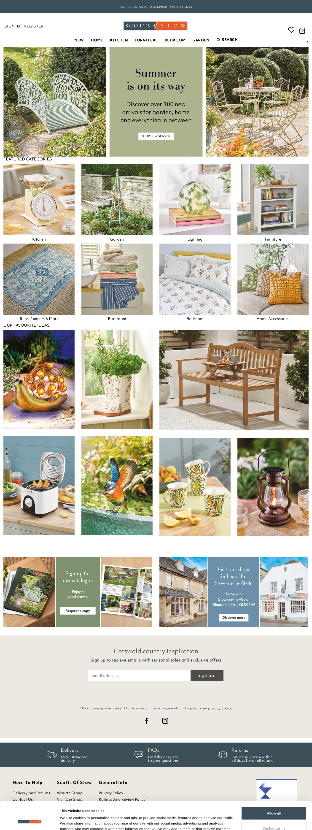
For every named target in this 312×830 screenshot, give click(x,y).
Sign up (205, 675)
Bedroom (175, 40)
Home (97, 40)
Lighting (195, 239)
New (79, 40)
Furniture (146, 40)
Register (34, 26)
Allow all (274, 787)
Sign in (12, 26)
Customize (274, 802)
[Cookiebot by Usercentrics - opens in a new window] (30, 821)
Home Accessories (273, 318)
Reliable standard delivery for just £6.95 (156, 7)
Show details (70, 821)
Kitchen (119, 40)
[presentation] (156, 692)
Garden (200, 40)
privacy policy (220, 708)
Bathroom (117, 318)
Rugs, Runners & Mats (39, 318)
